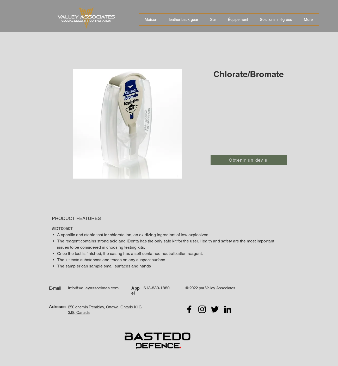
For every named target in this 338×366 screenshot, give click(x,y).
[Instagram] (202, 309)
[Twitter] (215, 309)
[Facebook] (189, 309)
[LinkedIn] (228, 309)
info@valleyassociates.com (93, 287)
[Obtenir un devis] (249, 160)
